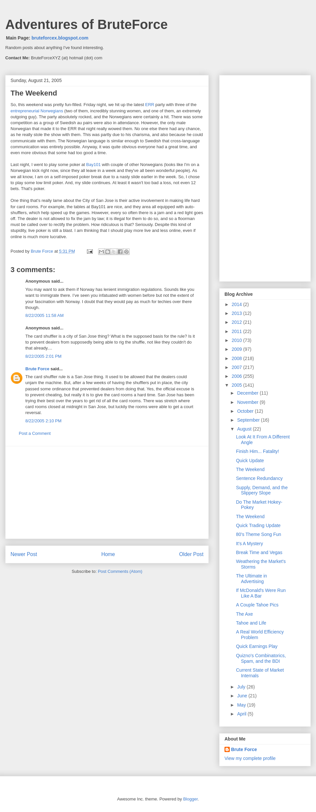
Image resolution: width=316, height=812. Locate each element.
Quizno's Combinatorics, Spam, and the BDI (261, 658)
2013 (237, 313)
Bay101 (93, 164)
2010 (237, 340)
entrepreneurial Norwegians (37, 110)
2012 (237, 322)
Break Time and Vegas (259, 552)
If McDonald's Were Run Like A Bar (261, 593)
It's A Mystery (249, 543)
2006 (237, 376)
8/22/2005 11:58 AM (44, 315)
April (242, 713)
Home (108, 554)
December (248, 393)
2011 (237, 331)
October (246, 411)
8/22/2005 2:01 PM (43, 356)
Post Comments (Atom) (120, 571)
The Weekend (250, 469)
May (242, 705)
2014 (237, 304)
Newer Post (24, 554)
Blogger (190, 799)
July (242, 686)
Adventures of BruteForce (86, 24)
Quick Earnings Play (256, 646)
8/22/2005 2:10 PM (43, 420)
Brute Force (42, 251)
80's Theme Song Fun (258, 534)
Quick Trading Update (258, 525)
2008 (237, 358)
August (244, 429)
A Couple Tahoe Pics (257, 604)
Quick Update (250, 460)
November (248, 402)
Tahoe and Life (251, 623)
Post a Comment (35, 433)
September (249, 420)
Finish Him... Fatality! (257, 451)
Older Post (191, 554)
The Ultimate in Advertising (251, 578)
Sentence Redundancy (259, 478)
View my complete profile (250, 758)
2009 (237, 349)
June (242, 695)
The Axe (244, 614)
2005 (237, 385)
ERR (149, 104)
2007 (237, 367)
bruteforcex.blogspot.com (60, 38)
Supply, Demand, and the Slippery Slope (262, 490)
